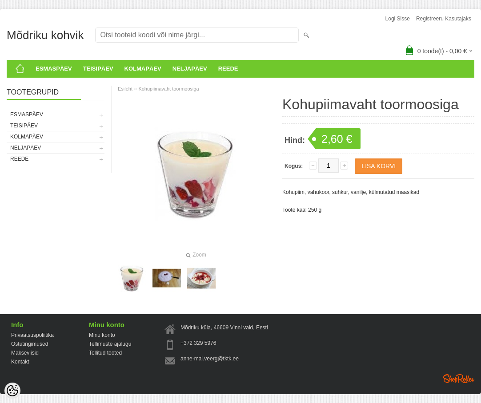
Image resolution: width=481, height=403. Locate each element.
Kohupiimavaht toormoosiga (168, 88)
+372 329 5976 (198, 343)
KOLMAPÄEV (142, 68)
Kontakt (20, 362)
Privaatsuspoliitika (32, 335)
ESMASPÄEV (54, 68)
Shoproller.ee (458, 378)
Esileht (125, 88)
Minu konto (102, 335)
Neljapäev (189, 68)
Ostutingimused (29, 344)
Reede (228, 68)
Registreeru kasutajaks (443, 19)
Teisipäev (98, 68)
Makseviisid (25, 353)
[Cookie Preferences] (12, 391)
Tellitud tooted (105, 353)
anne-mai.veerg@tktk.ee (209, 359)
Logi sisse (397, 19)
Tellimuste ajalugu (110, 344)
